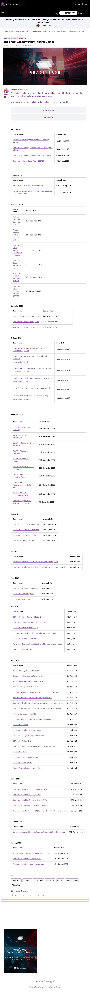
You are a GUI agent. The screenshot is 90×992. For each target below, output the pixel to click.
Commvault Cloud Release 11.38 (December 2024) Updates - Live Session (40, 811)
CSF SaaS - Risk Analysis (22, 741)
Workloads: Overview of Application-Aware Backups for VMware (36, 692)
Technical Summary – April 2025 (24, 714)
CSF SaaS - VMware (20, 725)
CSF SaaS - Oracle (20, 752)
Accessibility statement (53, 987)
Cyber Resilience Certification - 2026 (26, 316)
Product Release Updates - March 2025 (27, 768)
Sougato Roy (16, 89)
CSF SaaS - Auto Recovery (23, 649)
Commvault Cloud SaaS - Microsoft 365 (27, 859)
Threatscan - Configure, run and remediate (28, 864)
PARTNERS (48, 117)
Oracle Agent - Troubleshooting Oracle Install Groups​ (32, 368)
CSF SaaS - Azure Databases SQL (25, 628)
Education (27, 880)
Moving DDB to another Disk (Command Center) (30, 396)
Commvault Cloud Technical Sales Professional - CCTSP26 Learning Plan (39, 567)
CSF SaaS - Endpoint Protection (24, 639)
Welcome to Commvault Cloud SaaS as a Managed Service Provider (38, 644)
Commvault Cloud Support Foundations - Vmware (17, 250)
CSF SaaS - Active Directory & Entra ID (27, 617)
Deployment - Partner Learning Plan (26, 327)
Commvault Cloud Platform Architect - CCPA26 (17, 291)
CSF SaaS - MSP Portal (21, 599)
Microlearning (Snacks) (21, 362)
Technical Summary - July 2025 (24, 541)
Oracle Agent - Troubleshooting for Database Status (23, 485)
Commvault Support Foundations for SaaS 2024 (30, 622)
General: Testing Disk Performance (25, 687)
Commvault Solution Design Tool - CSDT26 (28, 161)
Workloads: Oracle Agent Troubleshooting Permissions (32, 698)
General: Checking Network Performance (28, 676)
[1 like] (19, 891)
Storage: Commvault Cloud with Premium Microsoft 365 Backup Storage (39, 832)
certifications (38, 880)
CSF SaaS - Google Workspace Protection (28, 736)
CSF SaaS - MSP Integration (23, 594)
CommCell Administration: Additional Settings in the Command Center (38, 703)
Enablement (16, 880)
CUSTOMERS (48, 110)
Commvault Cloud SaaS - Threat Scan (27, 795)
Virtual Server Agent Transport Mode (26, 671)
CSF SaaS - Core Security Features (26, 524)
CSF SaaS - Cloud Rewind (22, 763)
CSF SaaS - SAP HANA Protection (25, 535)
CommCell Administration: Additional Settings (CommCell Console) (37, 708)
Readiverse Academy (40, 31)
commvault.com (82, 4)
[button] (2, 13)
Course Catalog (72, 880)
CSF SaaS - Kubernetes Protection (25, 588)
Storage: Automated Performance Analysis (28, 681)
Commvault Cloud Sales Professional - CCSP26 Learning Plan (35, 562)
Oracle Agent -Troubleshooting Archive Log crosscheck (32, 378)
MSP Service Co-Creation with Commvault (28, 186)
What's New (16, 885)
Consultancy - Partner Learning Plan (26, 322)
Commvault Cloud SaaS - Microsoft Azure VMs (30, 800)
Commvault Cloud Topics (21, 31)
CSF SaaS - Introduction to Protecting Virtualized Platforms (34, 746)
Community (6, 31)
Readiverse (50, 880)
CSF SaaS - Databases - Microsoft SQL (27, 730)
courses (60, 880)
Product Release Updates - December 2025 (16, 235)
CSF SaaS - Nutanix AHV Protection (26, 530)
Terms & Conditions (36, 987)
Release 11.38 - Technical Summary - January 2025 (31, 853)
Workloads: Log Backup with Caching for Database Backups (34, 633)
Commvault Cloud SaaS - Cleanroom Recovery (30, 789)
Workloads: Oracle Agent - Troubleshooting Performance (33, 719)
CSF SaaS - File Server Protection (25, 757)
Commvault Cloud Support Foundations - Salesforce (32, 156)
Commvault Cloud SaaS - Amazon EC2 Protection (31, 805)
